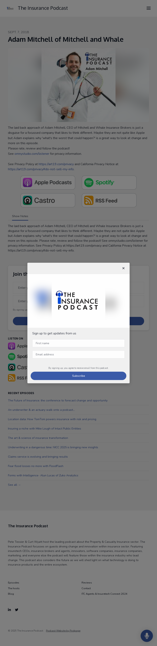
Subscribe (78, 376)
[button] (123, 268)
